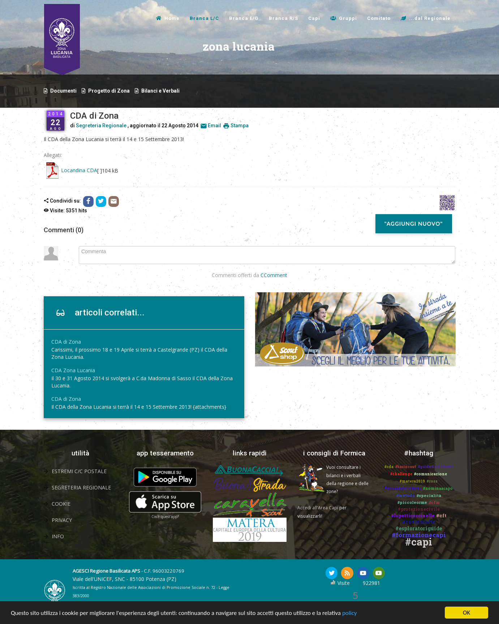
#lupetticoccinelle (412, 515)
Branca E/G (244, 18)
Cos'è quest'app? (165, 516)
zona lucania (177, 55)
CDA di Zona (66, 341)
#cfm (434, 502)
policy (349, 613)
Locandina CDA (79, 170)
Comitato (379, 18)
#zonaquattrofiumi (402, 488)
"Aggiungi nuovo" (413, 223)
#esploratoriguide (418, 528)
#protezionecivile (419, 509)
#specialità (429, 495)
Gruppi (348, 18)
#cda (388, 466)
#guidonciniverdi (435, 466)
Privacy (62, 520)
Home (172, 18)
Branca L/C (204, 18)
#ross (432, 481)
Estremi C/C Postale (79, 471)
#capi (418, 541)
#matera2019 (412, 481)
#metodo (405, 495)
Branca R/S (283, 18)
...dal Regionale (430, 18)
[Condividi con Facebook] (88, 201)
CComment (274, 275)
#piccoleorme (412, 502)
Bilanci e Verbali (160, 91)
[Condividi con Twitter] (101, 201)
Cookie (61, 503)
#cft (441, 515)
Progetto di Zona (109, 91)
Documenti (63, 91)
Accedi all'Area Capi (317, 507)
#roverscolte (418, 521)
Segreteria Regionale (101, 125)
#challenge (401, 474)
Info (58, 536)
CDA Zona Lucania (73, 370)
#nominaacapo (438, 488)
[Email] (113, 201)
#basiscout (405, 466)
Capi (314, 18)
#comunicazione (430, 474)
